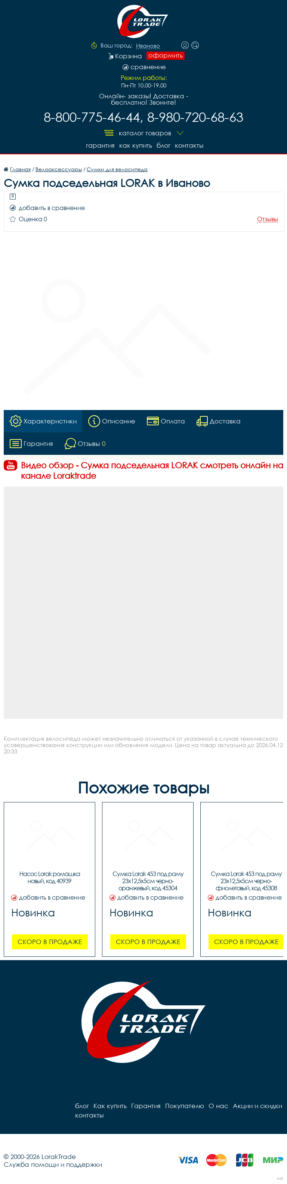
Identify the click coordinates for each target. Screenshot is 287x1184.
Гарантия (100, 145)
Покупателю (184, 1106)
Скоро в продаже (50, 942)
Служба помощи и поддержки (53, 1164)
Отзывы (267, 219)
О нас (218, 1106)
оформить (165, 55)
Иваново (148, 46)
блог (163, 145)
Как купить (135, 145)
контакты (189, 145)
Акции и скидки (257, 1106)
